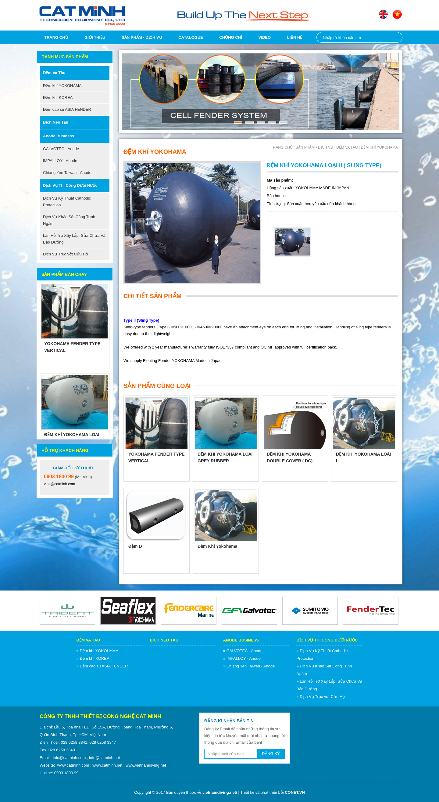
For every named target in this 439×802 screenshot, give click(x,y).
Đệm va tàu (54, 72)
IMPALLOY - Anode (60, 160)
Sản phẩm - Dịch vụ (142, 37)
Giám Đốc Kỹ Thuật (73, 468)
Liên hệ (294, 37)
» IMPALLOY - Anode (242, 658)
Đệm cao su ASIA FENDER (67, 109)
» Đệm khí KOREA (93, 658)
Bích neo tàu (55, 122)
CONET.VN (295, 792)
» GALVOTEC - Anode (242, 650)
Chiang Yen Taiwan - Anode (67, 172)
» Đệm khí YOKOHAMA (98, 650)
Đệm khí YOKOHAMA (62, 85)
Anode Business (58, 136)
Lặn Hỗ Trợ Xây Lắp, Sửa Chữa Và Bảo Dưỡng (74, 238)
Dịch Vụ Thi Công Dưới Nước (70, 185)
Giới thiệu (94, 37)
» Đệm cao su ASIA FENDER (102, 666)
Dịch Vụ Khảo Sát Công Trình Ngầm (69, 220)
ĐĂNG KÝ (271, 753)
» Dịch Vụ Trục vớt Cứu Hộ (320, 696)
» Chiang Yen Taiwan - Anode (249, 666)
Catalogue (190, 37)
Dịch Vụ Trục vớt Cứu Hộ (65, 254)
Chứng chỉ (230, 37)
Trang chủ (56, 37)
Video (265, 37)
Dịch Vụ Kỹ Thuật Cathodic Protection (67, 201)
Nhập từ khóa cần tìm (394, 37)
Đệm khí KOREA (58, 97)
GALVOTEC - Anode (61, 148)
